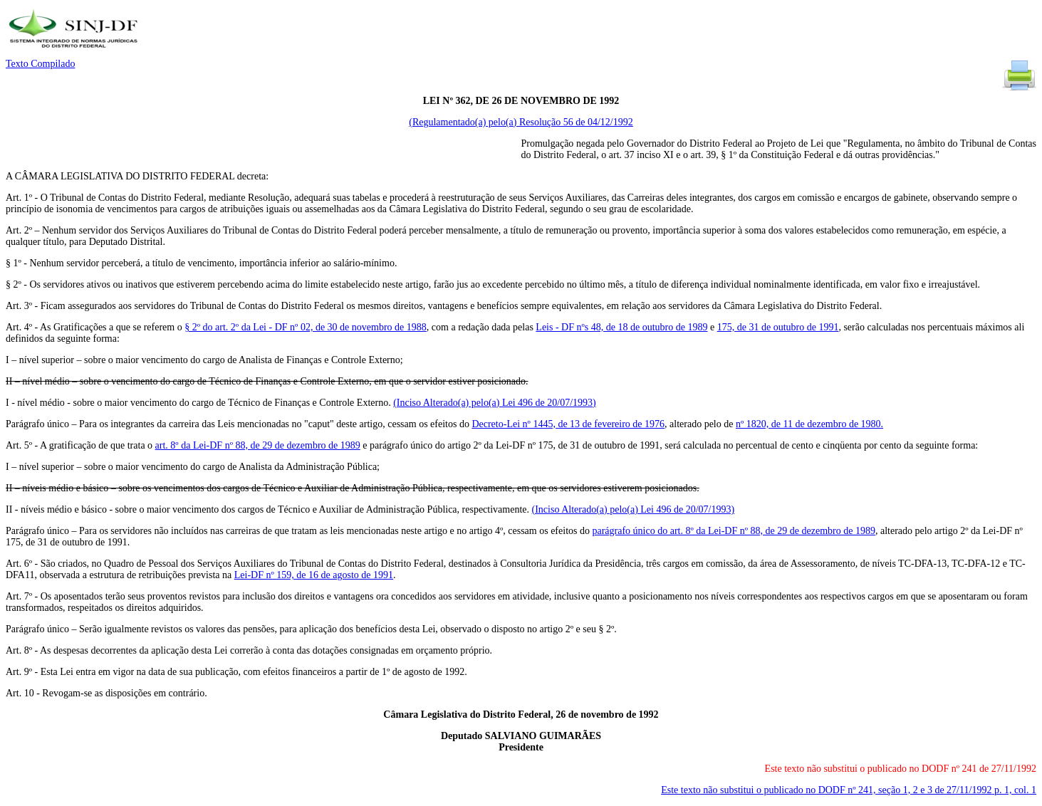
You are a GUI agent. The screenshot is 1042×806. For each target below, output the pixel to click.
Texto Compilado (40, 63)
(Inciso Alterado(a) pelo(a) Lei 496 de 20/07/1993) (494, 402)
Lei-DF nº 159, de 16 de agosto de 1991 (313, 575)
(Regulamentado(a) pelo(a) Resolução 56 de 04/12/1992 (521, 122)
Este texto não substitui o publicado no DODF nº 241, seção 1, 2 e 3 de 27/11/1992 (848, 790)
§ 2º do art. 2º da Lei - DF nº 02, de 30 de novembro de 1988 (305, 327)
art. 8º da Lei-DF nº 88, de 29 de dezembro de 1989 (257, 445)
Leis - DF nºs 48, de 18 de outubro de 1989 (621, 327)
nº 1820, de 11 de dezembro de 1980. (809, 424)
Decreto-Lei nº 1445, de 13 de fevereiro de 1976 (568, 424)
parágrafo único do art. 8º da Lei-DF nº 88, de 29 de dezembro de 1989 (733, 530)
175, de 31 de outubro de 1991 (778, 327)
